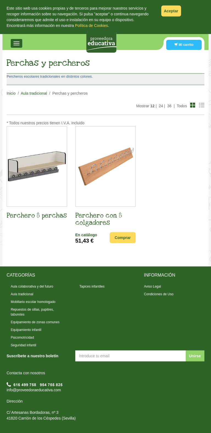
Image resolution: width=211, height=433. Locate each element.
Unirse (195, 356)
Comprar (123, 237)
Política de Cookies (91, 25)
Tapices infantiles (91, 286)
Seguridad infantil (23, 345)
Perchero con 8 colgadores (98, 219)
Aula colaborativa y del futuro (32, 286)
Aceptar (171, 11)
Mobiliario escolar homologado (33, 302)
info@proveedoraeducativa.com (34, 390)
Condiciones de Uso (158, 294)
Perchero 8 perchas (37, 216)
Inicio (11, 93)
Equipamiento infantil (26, 330)
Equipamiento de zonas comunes (35, 322)
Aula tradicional (34, 93)
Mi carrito (183, 45)
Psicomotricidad (22, 337)
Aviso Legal (152, 286)
